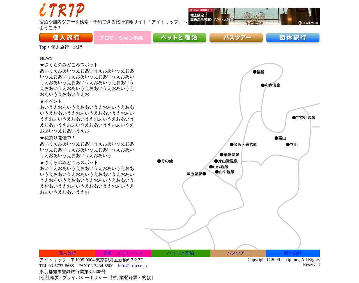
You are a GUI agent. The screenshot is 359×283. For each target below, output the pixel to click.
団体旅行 (293, 253)
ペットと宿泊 (180, 253)
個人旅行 (67, 253)
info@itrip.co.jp (132, 265)
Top (42, 47)
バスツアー (238, 253)
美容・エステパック (123, 253)
